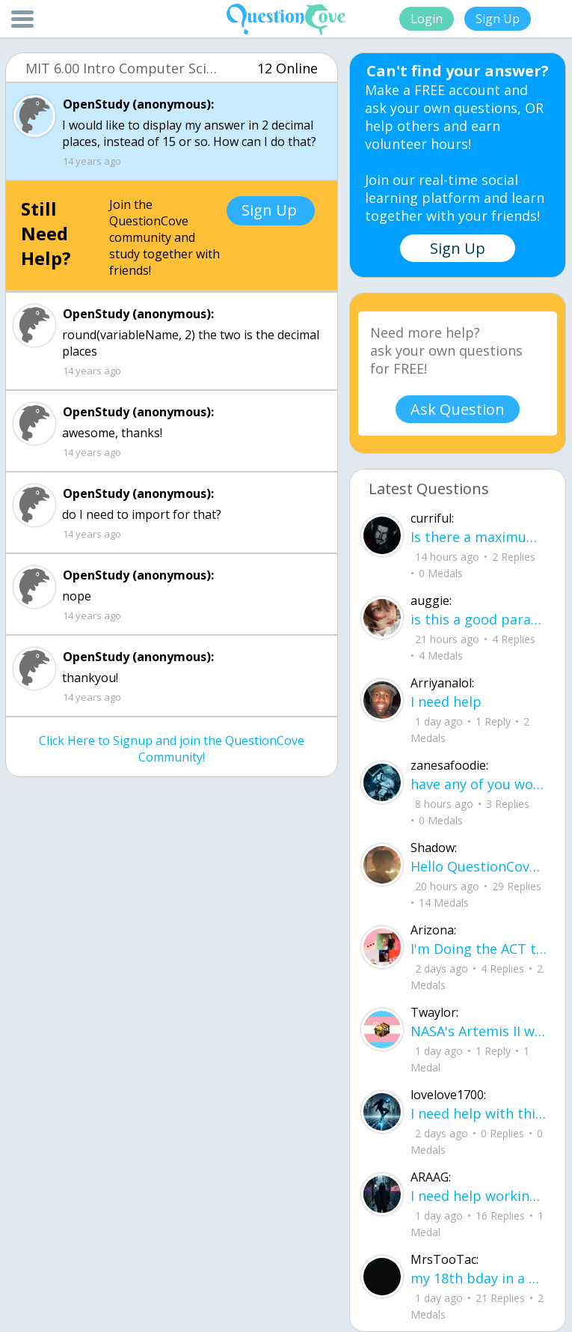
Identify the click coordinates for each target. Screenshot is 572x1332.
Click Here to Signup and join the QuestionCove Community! (171, 748)
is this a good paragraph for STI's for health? (478, 619)
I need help (446, 702)
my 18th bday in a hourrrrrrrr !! (478, 1278)
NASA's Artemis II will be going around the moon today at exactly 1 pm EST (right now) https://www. (478, 1031)
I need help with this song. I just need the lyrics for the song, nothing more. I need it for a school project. (478, 1113)
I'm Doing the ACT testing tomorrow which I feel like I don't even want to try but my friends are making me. (478, 949)
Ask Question (457, 409)
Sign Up (498, 18)
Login (426, 18)
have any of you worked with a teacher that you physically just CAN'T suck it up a (478, 784)
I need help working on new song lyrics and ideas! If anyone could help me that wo (478, 1196)
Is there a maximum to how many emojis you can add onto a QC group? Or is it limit (478, 537)
